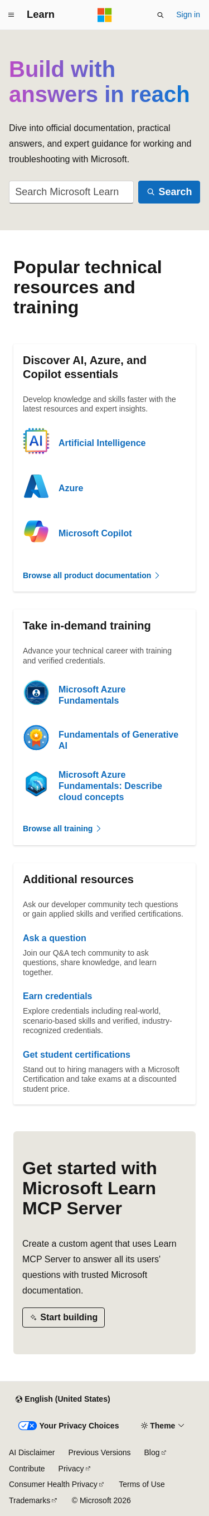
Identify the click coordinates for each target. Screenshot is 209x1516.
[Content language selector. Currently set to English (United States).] (62, 1399)
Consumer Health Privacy (53, 1484)
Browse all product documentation (92, 575)
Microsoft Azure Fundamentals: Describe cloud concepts (110, 786)
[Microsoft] (105, 15)
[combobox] (71, 192)
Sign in (188, 14)
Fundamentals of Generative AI (118, 740)
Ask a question (54, 938)
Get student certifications (76, 1054)
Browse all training (63, 828)
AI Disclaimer (32, 1452)
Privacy (71, 1468)
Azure (71, 488)
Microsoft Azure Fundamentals (92, 695)
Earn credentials (58, 996)
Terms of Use (141, 1484)
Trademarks (29, 1500)
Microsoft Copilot (95, 533)
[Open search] (160, 15)
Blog (152, 1452)
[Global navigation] (11, 15)
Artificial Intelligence (102, 443)
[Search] (169, 192)
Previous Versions (99, 1452)
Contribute (27, 1468)
